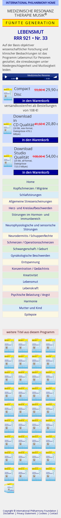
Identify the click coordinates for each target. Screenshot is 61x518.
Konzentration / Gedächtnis (30, 269)
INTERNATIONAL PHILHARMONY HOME (30, 3)
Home (30, 182)
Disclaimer (8, 513)
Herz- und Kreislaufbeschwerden (30, 208)
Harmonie (30, 301)
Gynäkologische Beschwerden (30, 255)
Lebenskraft (31, 288)
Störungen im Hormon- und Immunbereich (30, 217)
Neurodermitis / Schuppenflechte (30, 236)
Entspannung (30, 262)
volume (55, 76)
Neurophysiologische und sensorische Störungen (30, 227)
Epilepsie (30, 314)
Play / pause (5, 76)
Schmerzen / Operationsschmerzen (30, 242)
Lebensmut (30, 282)
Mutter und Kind (30, 308)
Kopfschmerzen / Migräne (30, 188)
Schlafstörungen (30, 195)
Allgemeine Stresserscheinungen (30, 201)
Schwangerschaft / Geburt (30, 249)
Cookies (43, 513)
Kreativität (30, 275)
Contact (54, 513)
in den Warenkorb (35, 101)
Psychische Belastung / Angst (30, 295)
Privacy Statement (26, 513)
